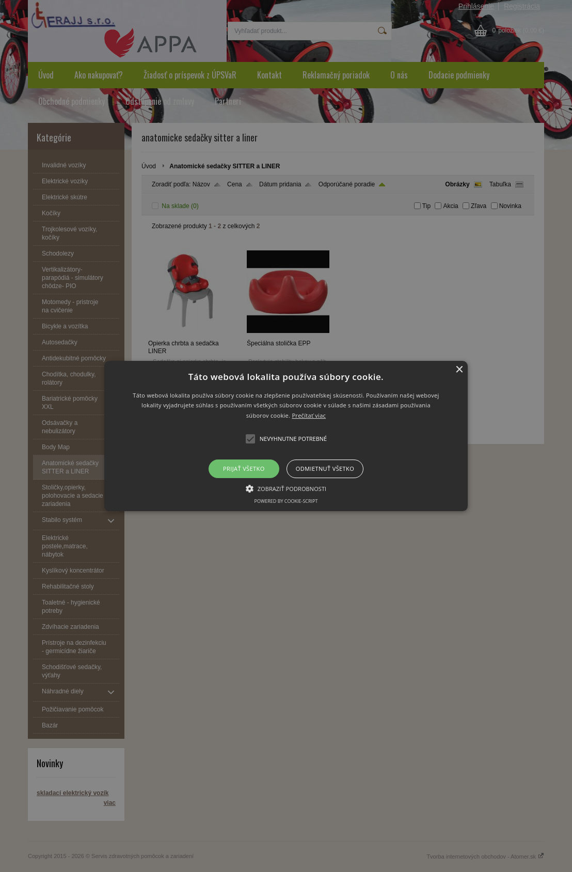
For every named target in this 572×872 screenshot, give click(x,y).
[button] (286, 436)
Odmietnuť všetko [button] (325, 468)
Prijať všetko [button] (244, 468)
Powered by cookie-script (286, 501)
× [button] (459, 370)
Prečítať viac (309, 415)
